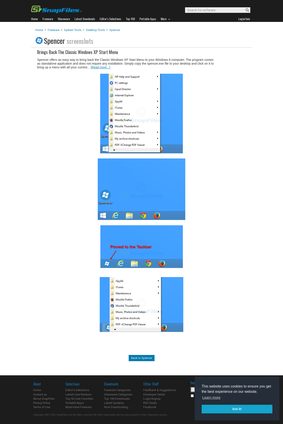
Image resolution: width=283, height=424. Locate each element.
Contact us (40, 394)
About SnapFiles (43, 398)
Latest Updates (114, 403)
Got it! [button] (237, 409)
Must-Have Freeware (78, 407)
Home (39, 30)
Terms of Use (41, 407)
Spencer (114, 30)
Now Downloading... (117, 407)
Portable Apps (74, 403)
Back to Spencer (141, 358)
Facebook (149, 407)
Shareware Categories (118, 394)
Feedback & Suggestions (159, 390)
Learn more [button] (211, 397)
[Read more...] (100, 67)
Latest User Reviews (78, 394)
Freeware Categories (117, 390)
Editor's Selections (77, 390)
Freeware (53, 30)
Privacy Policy (41, 403)
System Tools (72, 30)
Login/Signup (152, 398)
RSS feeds (150, 403)
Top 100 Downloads (117, 398)
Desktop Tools (95, 30)
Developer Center (154, 394)
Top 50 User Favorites (79, 398)
